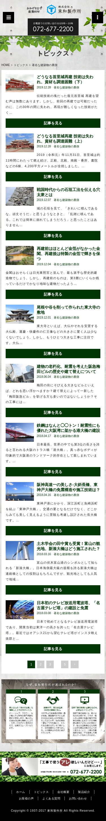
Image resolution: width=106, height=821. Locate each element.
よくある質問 (51, 798)
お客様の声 (26, 798)
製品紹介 (84, 792)
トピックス (21, 65)
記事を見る (53, 123)
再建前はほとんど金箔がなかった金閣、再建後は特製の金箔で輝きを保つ (68, 253)
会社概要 (63, 792)
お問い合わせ (78, 798)
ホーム (20, 792)
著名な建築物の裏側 (66, 87)
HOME (5, 65)
